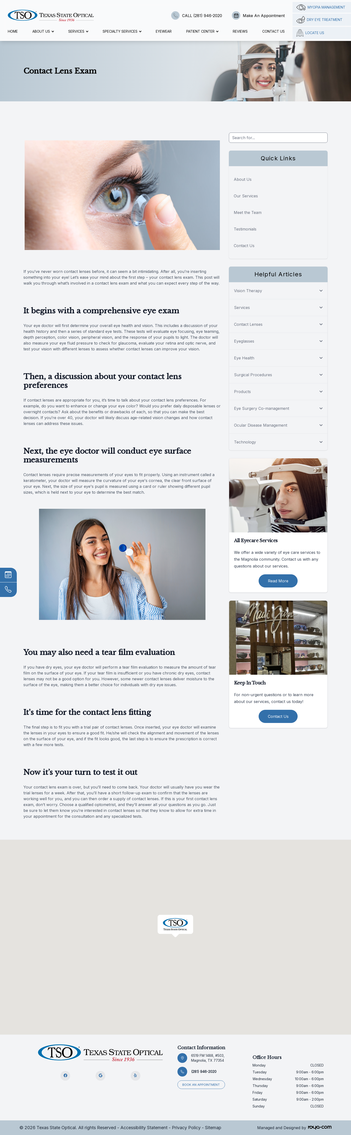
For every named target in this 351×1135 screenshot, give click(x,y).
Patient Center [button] (202, 31)
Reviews (240, 31)
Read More (278, 580)
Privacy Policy (186, 1127)
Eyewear (164, 31)
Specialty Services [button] (122, 31)
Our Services (246, 195)
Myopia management (320, 7)
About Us (243, 179)
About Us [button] (43, 31)
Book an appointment (201, 1084)
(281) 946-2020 (203, 1071)
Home (13, 31)
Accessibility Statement (143, 1127)
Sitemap (213, 1127)
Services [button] (78, 31)
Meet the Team (248, 212)
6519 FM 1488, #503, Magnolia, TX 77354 (207, 1057)
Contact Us (273, 31)
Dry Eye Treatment (319, 19)
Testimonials (245, 229)
